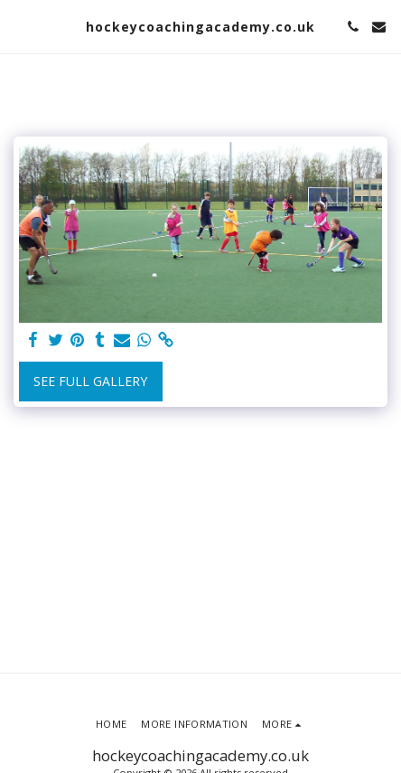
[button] (20, 25)
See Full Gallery (90, 381)
